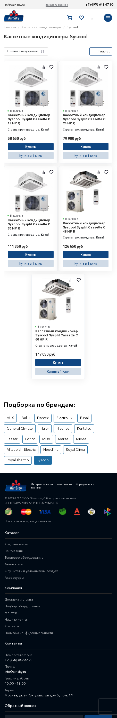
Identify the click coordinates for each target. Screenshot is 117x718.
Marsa (39, 427)
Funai (75, 408)
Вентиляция (14, 526)
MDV (24, 427)
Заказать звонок (57, 4)
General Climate (18, 417)
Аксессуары (14, 553)
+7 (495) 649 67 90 (99, 4)
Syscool (84, 436)
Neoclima (13, 436)
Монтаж (11, 588)
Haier (41, 417)
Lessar (94, 417)
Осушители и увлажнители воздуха (32, 547)
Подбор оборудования (24, 582)
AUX (9, 408)
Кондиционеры (17, 520)
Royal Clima (36, 436)
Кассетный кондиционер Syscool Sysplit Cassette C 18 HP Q (29, 119)
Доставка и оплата (19, 575)
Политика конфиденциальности (27, 497)
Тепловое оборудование (25, 533)
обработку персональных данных (28, 709)
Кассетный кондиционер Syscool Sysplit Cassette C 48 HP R (84, 224)
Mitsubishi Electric (80, 427)
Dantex (38, 408)
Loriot (10, 427)
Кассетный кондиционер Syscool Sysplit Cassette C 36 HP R (29, 221)
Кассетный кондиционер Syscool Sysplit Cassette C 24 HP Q (84, 119)
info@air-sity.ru (15, 4)
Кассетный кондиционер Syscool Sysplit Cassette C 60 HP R (56, 329)
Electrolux (58, 408)
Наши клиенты (16, 595)
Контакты (12, 602)
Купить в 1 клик (30, 153)
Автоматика (14, 540)
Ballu (23, 408)
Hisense (58, 417)
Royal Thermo (61, 436)
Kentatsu (76, 417)
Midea (55, 427)
